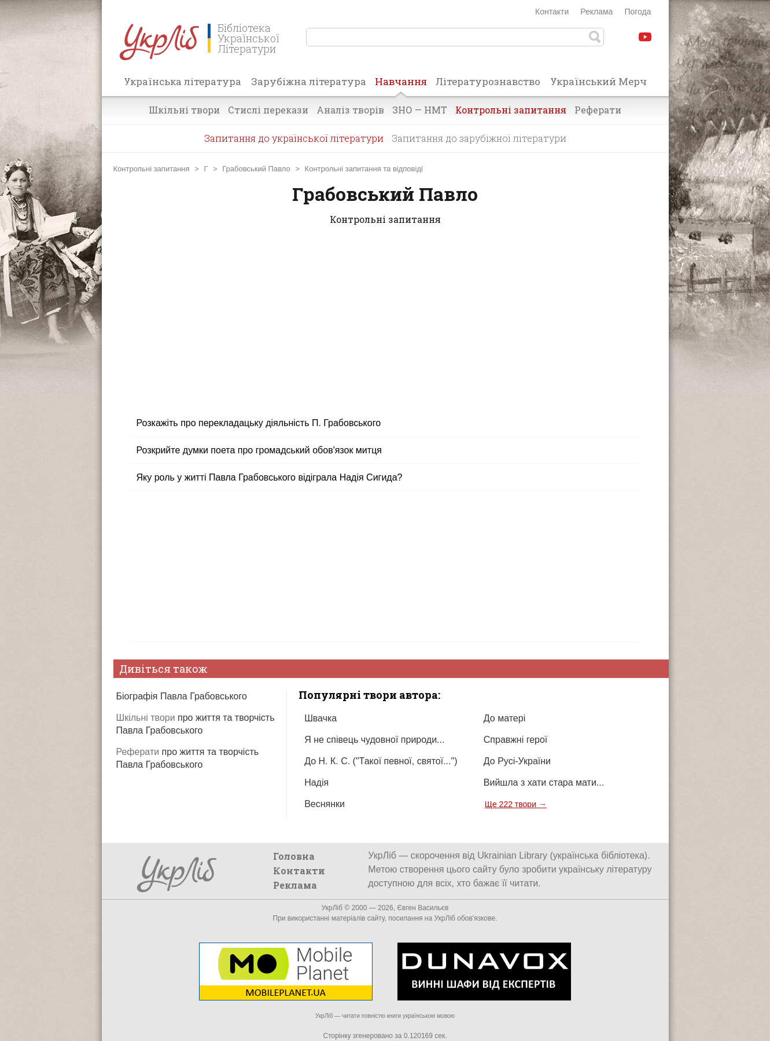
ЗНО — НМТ (419, 110)
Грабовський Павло (256, 168)
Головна (294, 856)
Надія (316, 782)
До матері (504, 718)
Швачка (320, 718)
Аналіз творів (350, 110)
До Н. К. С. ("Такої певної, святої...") (380, 761)
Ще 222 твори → (516, 804)
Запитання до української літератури (294, 138)
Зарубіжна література (308, 81)
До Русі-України (517, 761)
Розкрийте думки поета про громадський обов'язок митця (259, 450)
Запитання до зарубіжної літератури (479, 138)
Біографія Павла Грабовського (181, 696)
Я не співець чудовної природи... (374, 740)
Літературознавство (488, 81)
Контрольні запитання (510, 110)
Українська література (182, 81)
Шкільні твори (184, 110)
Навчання (401, 85)
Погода (637, 12)
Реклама (596, 12)
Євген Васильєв (422, 908)
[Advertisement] (385, 328)
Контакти (552, 12)
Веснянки (324, 804)
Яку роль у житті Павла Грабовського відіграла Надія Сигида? (270, 477)
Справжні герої (516, 740)
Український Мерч (598, 81)
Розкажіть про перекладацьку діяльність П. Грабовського (259, 423)
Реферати (597, 110)
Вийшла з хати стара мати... (544, 782)
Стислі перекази (268, 110)
